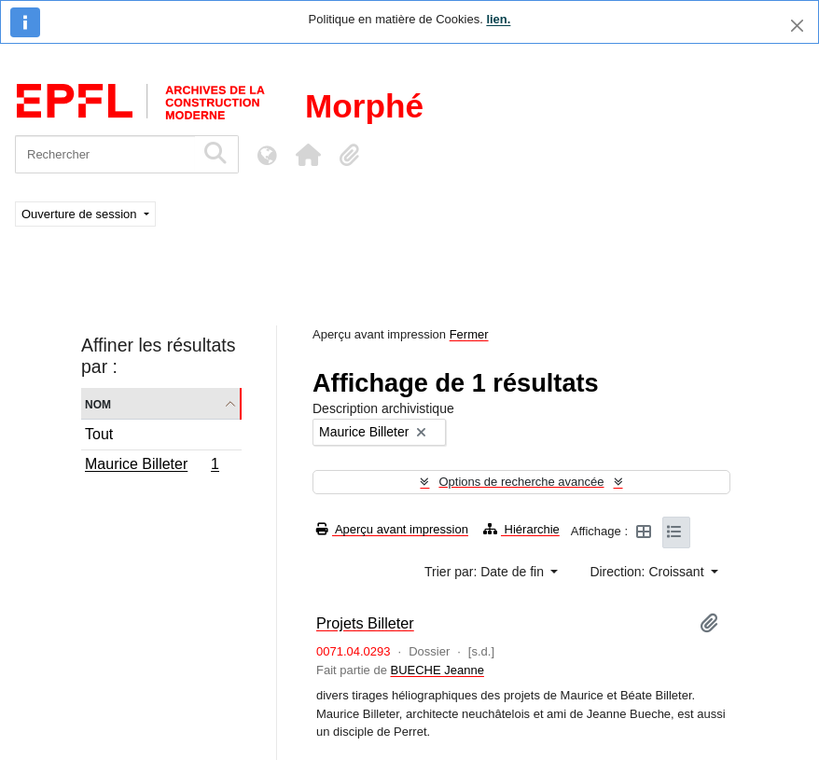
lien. (498, 19)
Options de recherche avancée (521, 482)
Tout (99, 434)
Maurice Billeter (151, 466)
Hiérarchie (521, 529)
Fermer (469, 334)
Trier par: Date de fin (486, 571)
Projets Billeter (365, 623)
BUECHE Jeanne (436, 670)
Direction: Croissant (648, 571)
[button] (307, 154)
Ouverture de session (80, 214)
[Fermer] (797, 25)
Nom (98, 403)
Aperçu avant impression (392, 529)
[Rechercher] (105, 154)
